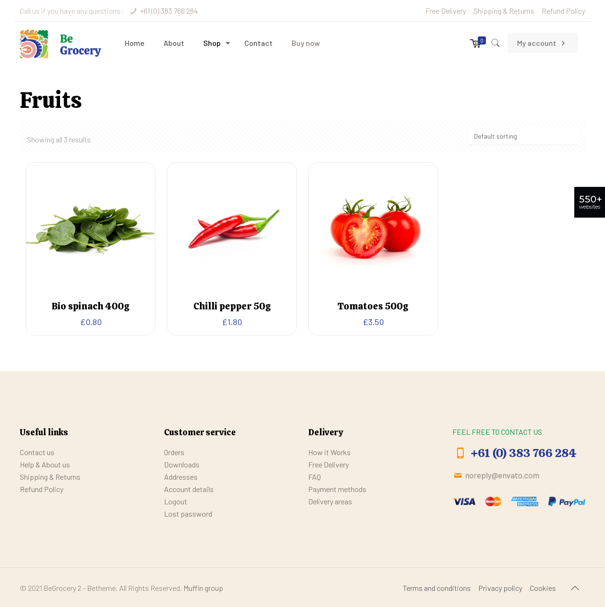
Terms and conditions (437, 587)
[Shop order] (523, 136)
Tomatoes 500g (372, 306)
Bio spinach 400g (91, 306)
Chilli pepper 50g (232, 306)
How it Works (329, 452)
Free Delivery (445, 10)
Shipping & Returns (504, 10)
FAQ (314, 476)
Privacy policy (500, 587)
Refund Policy (563, 10)
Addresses (181, 476)
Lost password (188, 513)
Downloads (181, 464)
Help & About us (45, 464)
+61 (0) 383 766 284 (169, 10)
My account (542, 42)
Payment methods (337, 488)
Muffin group (203, 587)
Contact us (37, 452)
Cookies (543, 587)
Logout (175, 501)
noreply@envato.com (502, 475)
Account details (189, 488)
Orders (174, 452)
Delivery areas (330, 501)
